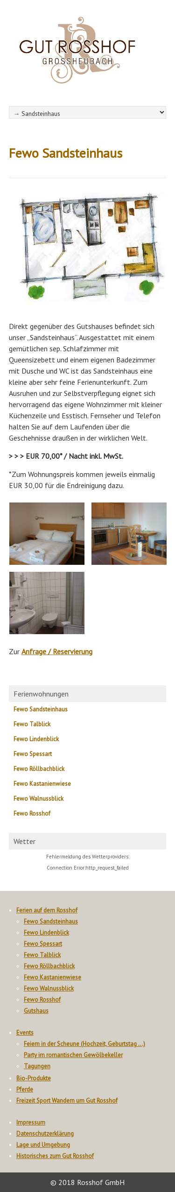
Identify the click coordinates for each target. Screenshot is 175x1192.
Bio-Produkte (33, 1078)
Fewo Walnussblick (38, 799)
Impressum (30, 1122)
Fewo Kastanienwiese (42, 784)
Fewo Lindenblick (36, 739)
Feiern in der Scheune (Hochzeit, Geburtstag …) (84, 1044)
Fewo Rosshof (32, 813)
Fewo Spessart (33, 754)
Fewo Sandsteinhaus (41, 709)
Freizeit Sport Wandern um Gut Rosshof (67, 1101)
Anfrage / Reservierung (56, 651)
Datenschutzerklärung (45, 1134)
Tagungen (37, 1066)
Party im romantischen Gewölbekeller (73, 1055)
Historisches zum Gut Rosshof (55, 1156)
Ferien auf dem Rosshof (46, 910)
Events (25, 1033)
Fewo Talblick (32, 724)
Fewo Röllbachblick (39, 769)
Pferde (24, 1089)
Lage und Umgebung (43, 1145)
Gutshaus (36, 1011)
